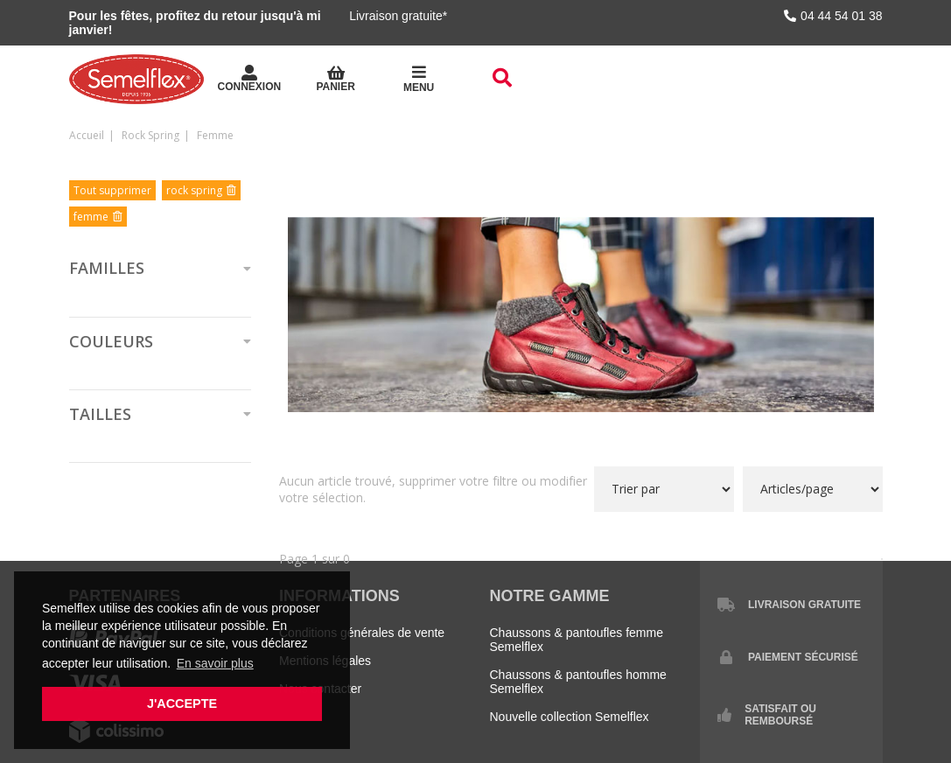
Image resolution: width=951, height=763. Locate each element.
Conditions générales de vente (361, 633)
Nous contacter (320, 689)
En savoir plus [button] (215, 663)
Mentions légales (325, 661)
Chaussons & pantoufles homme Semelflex (578, 682)
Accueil (86, 135)
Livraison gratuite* (398, 16)
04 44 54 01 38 (833, 16)
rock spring (150, 135)
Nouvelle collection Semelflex (569, 717)
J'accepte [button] (182, 703)
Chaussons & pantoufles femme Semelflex (576, 640)
